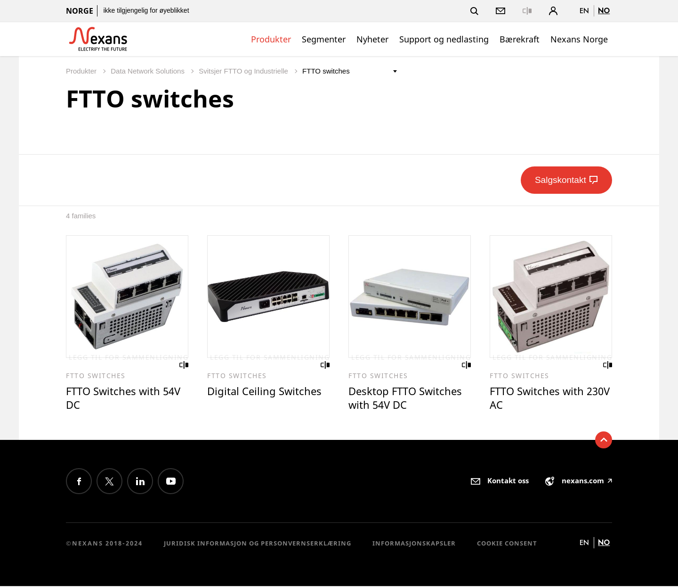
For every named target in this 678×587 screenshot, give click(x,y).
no (604, 10)
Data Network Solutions (148, 71)
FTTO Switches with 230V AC (539, 398)
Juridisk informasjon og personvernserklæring (257, 543)
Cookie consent (507, 543)
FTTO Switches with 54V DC (126, 398)
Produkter (271, 39)
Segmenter (324, 39)
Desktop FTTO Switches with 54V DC (407, 398)
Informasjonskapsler (414, 543)
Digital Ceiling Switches (266, 391)
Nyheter (372, 39)
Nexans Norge (579, 39)
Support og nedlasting (444, 39)
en (584, 10)
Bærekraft (520, 39)
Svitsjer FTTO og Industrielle (244, 71)
